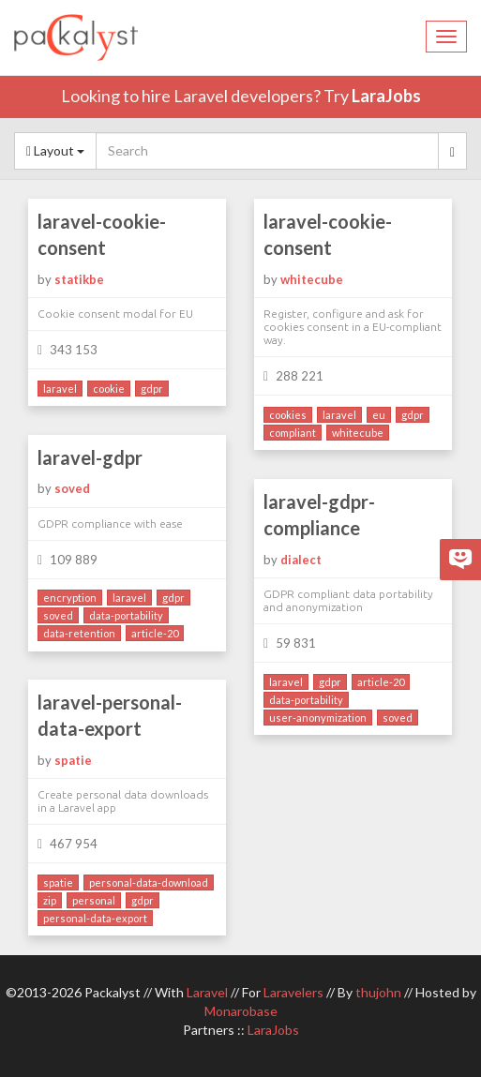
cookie (109, 388)
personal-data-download (148, 882)
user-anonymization (318, 717)
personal (93, 900)
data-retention (79, 633)
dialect (301, 559)
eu (378, 415)
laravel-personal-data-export (110, 715)
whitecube (311, 279)
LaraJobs (386, 95)
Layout (55, 150)
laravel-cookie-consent (102, 235)
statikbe (79, 279)
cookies (288, 415)
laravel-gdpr (90, 457)
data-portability (126, 615)
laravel (60, 388)
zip (49, 900)
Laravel (207, 992)
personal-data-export (95, 918)
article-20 (154, 633)
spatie (73, 760)
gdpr (152, 388)
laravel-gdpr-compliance (319, 515)
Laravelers (293, 992)
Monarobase (241, 1011)
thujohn (378, 992)
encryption (70, 597)
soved (72, 488)
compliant (292, 432)
